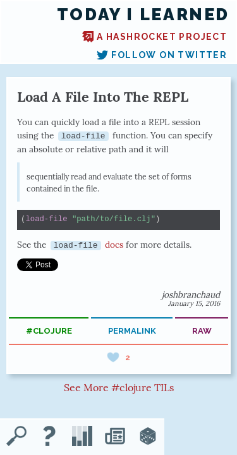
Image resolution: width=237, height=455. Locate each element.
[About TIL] (49, 437)
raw (202, 331)
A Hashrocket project (154, 36)
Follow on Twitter (162, 55)
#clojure (49, 331)
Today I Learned (143, 14)
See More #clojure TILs (119, 387)
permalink (132, 331)
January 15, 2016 (194, 303)
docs (87, 244)
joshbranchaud (191, 294)
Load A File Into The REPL (102, 97)
